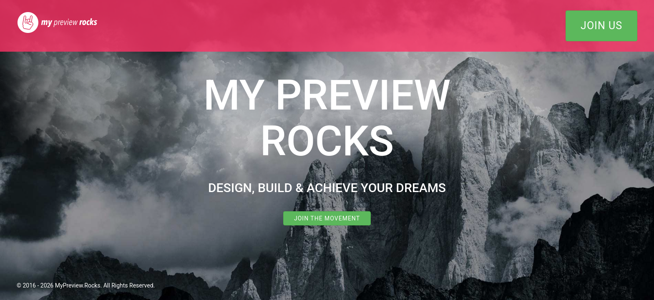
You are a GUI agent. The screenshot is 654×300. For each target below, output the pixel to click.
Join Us (601, 26)
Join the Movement (327, 218)
